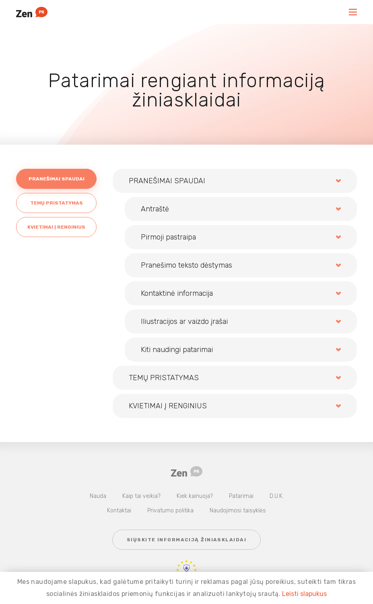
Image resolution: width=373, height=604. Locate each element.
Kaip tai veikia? (141, 496)
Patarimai (241, 496)
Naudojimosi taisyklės (238, 510)
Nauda (98, 496)
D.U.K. (277, 496)
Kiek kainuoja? (195, 496)
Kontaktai (119, 510)
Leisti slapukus (304, 594)
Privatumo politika (170, 510)
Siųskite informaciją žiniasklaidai (186, 540)
